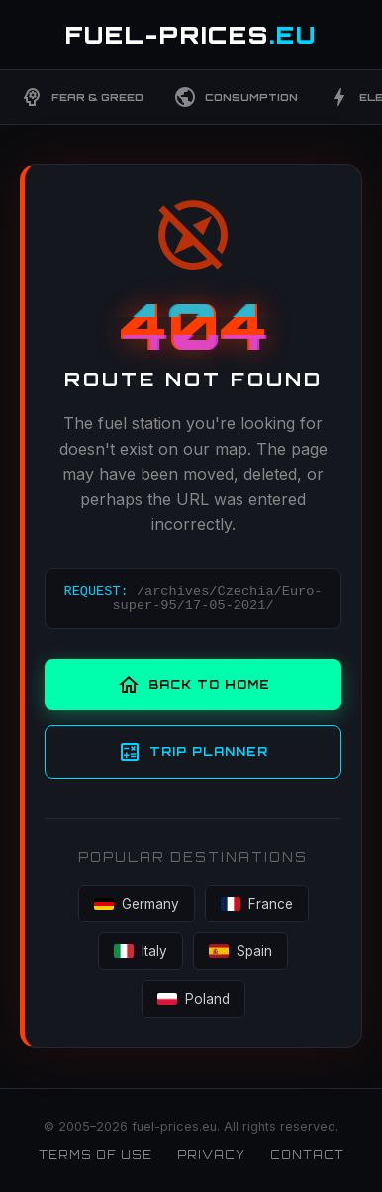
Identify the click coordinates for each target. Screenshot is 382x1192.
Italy (140, 951)
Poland (193, 999)
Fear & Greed (81, 97)
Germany (136, 904)
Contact (307, 1155)
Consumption (235, 97)
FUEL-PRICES (191, 35)
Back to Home (193, 685)
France (257, 904)
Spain (240, 951)
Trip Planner (193, 752)
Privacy (211, 1155)
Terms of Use (95, 1155)
